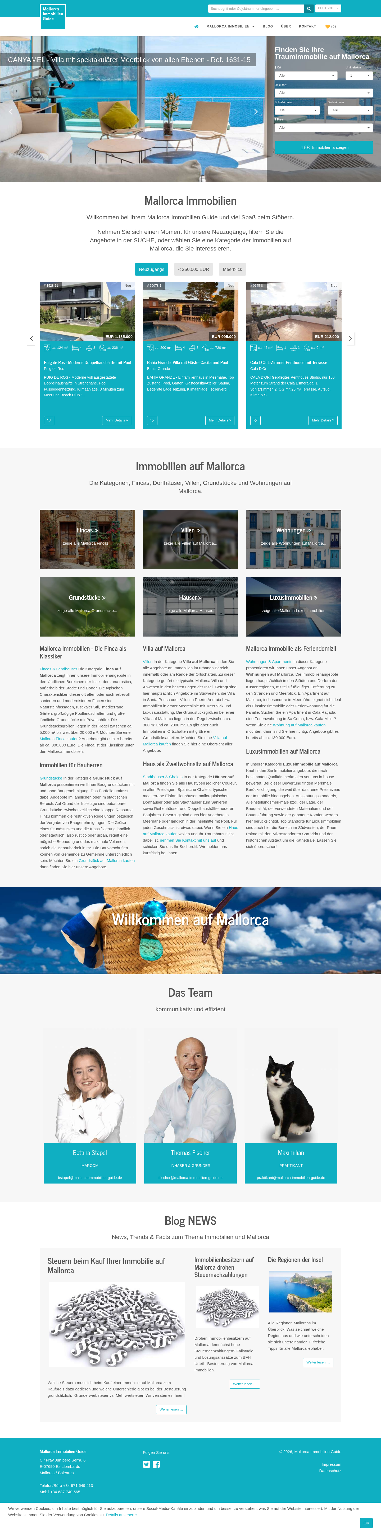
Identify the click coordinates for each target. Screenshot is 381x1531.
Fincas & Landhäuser (59, 669)
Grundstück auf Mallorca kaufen (107, 860)
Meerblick (232, 269)
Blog (268, 26)
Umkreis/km (353, 67)
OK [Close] (366, 1523)
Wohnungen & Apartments (269, 661)
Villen (147, 661)
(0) (330, 26)
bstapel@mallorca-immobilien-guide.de (90, 1178)
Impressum (331, 1464)
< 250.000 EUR (193, 269)
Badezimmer (336, 102)
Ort (278, 67)
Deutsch (328, 8)
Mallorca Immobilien (231, 26)
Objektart (281, 84)
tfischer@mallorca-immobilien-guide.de (190, 1178)
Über (286, 26)
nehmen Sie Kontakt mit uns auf (188, 840)
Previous (31, 338)
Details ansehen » (122, 1515)
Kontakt (307, 26)
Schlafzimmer (283, 102)
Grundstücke (51, 778)
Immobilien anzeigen (324, 147)
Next (350, 338)
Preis (279, 119)
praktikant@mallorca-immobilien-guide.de (291, 1178)
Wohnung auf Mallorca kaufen (299, 725)
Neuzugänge (151, 269)
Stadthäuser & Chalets (163, 776)
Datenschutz (330, 1470)
